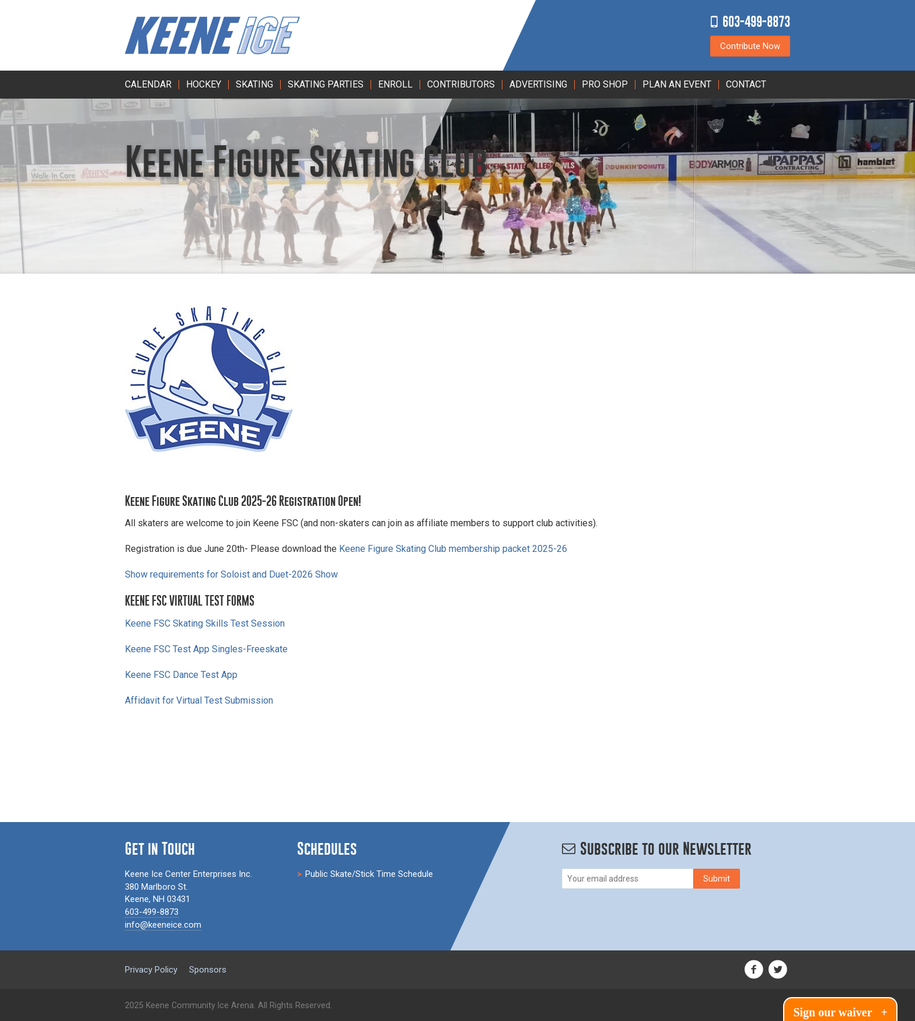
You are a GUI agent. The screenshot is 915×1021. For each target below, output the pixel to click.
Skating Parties (326, 84)
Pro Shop (605, 84)
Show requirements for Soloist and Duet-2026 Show (231, 574)
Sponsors (207, 969)
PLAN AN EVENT (676, 84)
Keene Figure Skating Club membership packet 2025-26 (453, 548)
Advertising (538, 84)
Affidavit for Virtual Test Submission (199, 700)
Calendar (148, 84)
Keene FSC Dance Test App (181, 674)
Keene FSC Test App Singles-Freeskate (206, 649)
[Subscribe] (716, 879)
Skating (254, 84)
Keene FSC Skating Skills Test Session (205, 623)
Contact (746, 84)
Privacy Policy (151, 969)
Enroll (395, 84)
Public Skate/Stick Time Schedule (369, 874)
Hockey (203, 84)
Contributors (461, 84)
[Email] (627, 879)
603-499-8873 (756, 21)
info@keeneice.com (163, 924)
